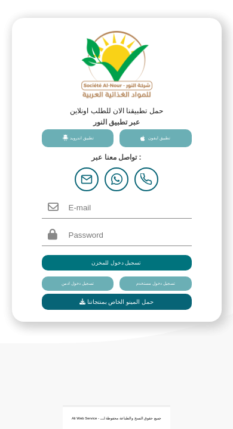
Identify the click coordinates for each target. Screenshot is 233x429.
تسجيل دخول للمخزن (116, 263)
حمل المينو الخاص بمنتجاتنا (116, 302)
